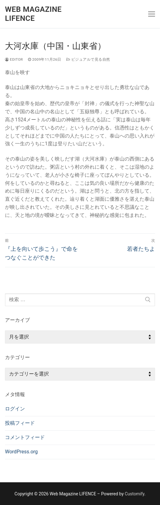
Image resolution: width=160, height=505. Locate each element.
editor (14, 59)
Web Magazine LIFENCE (33, 14)
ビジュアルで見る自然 (88, 59)
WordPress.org (21, 452)
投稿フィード (20, 423)
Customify (134, 493)
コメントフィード (25, 437)
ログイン (15, 409)
